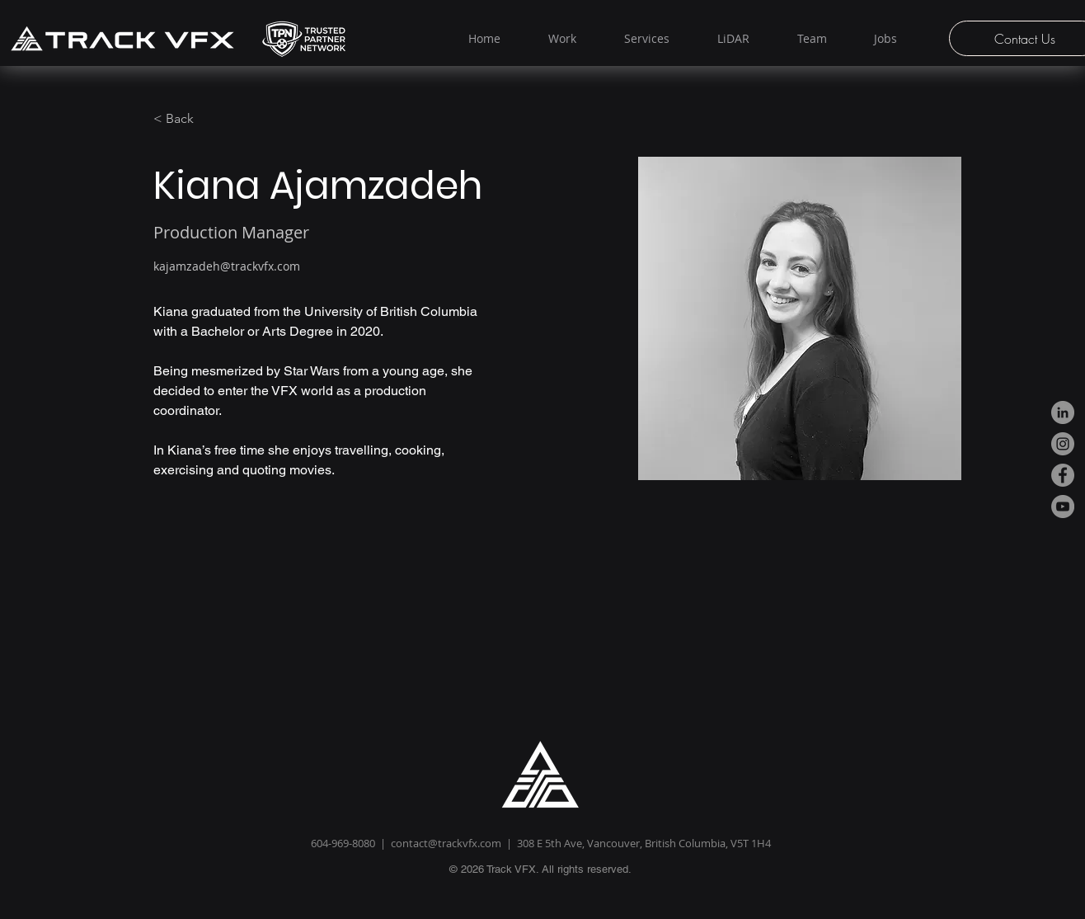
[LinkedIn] (1062, 412)
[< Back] (185, 119)
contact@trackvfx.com (446, 843)
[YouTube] (1062, 506)
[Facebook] (1062, 475)
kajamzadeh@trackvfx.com (226, 266)
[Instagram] (1062, 443)
